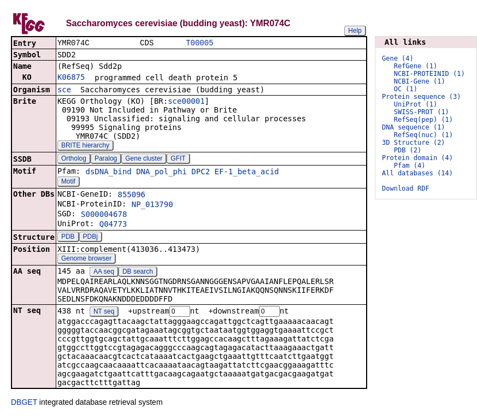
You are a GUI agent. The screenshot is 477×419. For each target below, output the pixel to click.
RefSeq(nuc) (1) (423, 135)
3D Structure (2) (413, 142)
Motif (68, 182)
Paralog (106, 159)
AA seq (103, 272)
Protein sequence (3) (421, 97)
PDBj (90, 237)
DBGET (24, 403)
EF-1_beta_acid (247, 172)
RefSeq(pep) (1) (423, 119)
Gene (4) (398, 58)
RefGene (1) (415, 66)
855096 (131, 195)
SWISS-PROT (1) (421, 112)
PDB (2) (408, 150)
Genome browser (86, 259)
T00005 (199, 43)
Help (355, 30)
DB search (137, 272)
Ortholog (73, 159)
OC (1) (405, 89)
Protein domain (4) (417, 158)
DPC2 (200, 172)
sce (64, 90)
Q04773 (113, 225)
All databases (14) (417, 173)
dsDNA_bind (108, 172)
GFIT (177, 159)
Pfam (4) (410, 165)
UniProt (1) (415, 104)
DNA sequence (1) (413, 127)
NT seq (103, 313)
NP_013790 (152, 205)
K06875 (71, 78)
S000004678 (104, 215)
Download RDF (405, 188)
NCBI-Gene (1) (419, 81)
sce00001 (186, 102)
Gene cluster (143, 159)
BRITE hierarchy (85, 146)
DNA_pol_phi (161, 172)
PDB (68, 237)
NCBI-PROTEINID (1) (429, 74)
